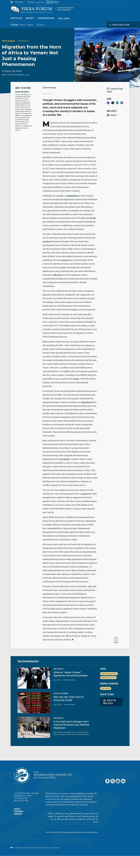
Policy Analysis (8, 41)
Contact (17, 809)
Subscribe (18, 814)
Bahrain (30, 25)
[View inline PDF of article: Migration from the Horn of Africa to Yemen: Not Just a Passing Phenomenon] (116, 90)
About (30, 18)
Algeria (23, 25)
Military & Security (108, 677)
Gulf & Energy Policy (109, 673)
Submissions (46, 18)
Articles (16, 18)
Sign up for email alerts (109, 702)
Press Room (18, 811)
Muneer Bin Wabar (13, 71)
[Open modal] (119, 24)
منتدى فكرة (64, 18)
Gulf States (105, 688)
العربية (27, 75)
